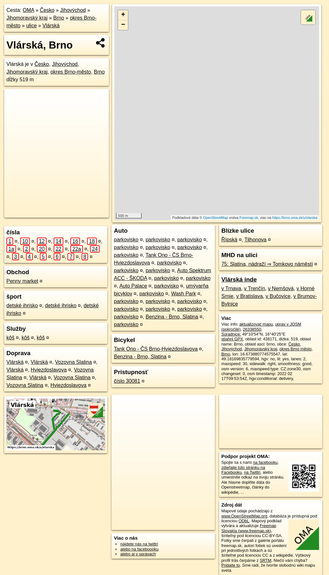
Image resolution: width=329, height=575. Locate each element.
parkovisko (126, 239)
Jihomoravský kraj (27, 18)
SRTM (265, 560)
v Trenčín (254, 288)
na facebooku (265, 462)
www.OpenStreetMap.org (244, 516)
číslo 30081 (127, 381)
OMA (28, 10)
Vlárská (50, 25)
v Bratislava (249, 296)
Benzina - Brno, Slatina (172, 316)
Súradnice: (231, 334)
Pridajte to (230, 565)
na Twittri (252, 472)
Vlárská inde (239, 279)
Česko (47, 10)
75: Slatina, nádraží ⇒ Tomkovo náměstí (267, 264)
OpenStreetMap (215, 218)
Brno (58, 18)
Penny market (22, 281)
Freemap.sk (248, 218)
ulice (31, 25)
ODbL (243, 520)
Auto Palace (133, 286)
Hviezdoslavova (49, 370)
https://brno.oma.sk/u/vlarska (294, 218)
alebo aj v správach (138, 554)
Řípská (229, 239)
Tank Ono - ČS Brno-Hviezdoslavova (156, 349)
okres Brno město (296, 348)
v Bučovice (278, 296)
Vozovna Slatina (73, 362)
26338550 (252, 329)
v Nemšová (281, 288)
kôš (10, 337)
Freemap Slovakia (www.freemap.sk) (248, 528)
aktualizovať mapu (256, 324)
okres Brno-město (70, 72)
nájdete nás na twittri (139, 544)
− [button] (123, 25)
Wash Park (183, 293)
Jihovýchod (73, 10)
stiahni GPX (232, 339)
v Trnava (231, 288)
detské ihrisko (22, 305)
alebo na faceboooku (139, 549)
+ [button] (123, 15)
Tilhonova (256, 239)
